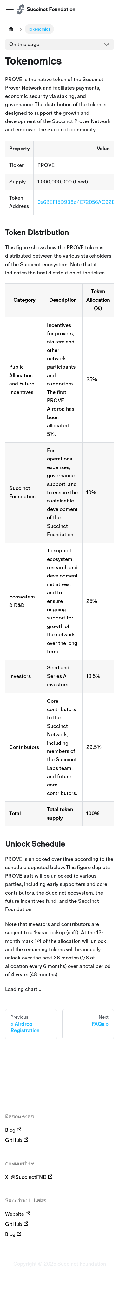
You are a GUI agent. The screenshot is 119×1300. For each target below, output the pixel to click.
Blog (13, 1130)
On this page (24, 44)
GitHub (16, 1140)
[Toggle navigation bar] (10, 9)
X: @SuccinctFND (28, 1177)
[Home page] (11, 29)
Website (17, 1214)
